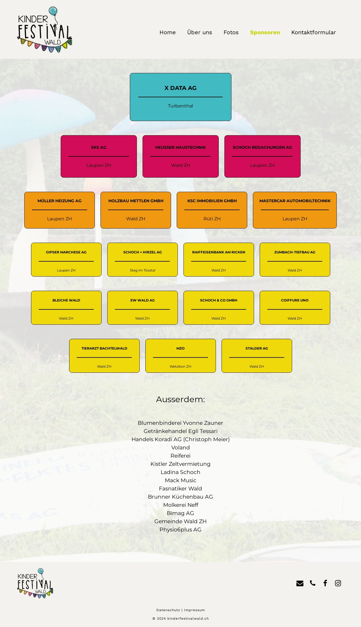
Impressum (194, 610)
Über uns (199, 32)
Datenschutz (168, 610)
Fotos (231, 32)
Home (167, 32)
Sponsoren (265, 32)
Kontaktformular (313, 32)
